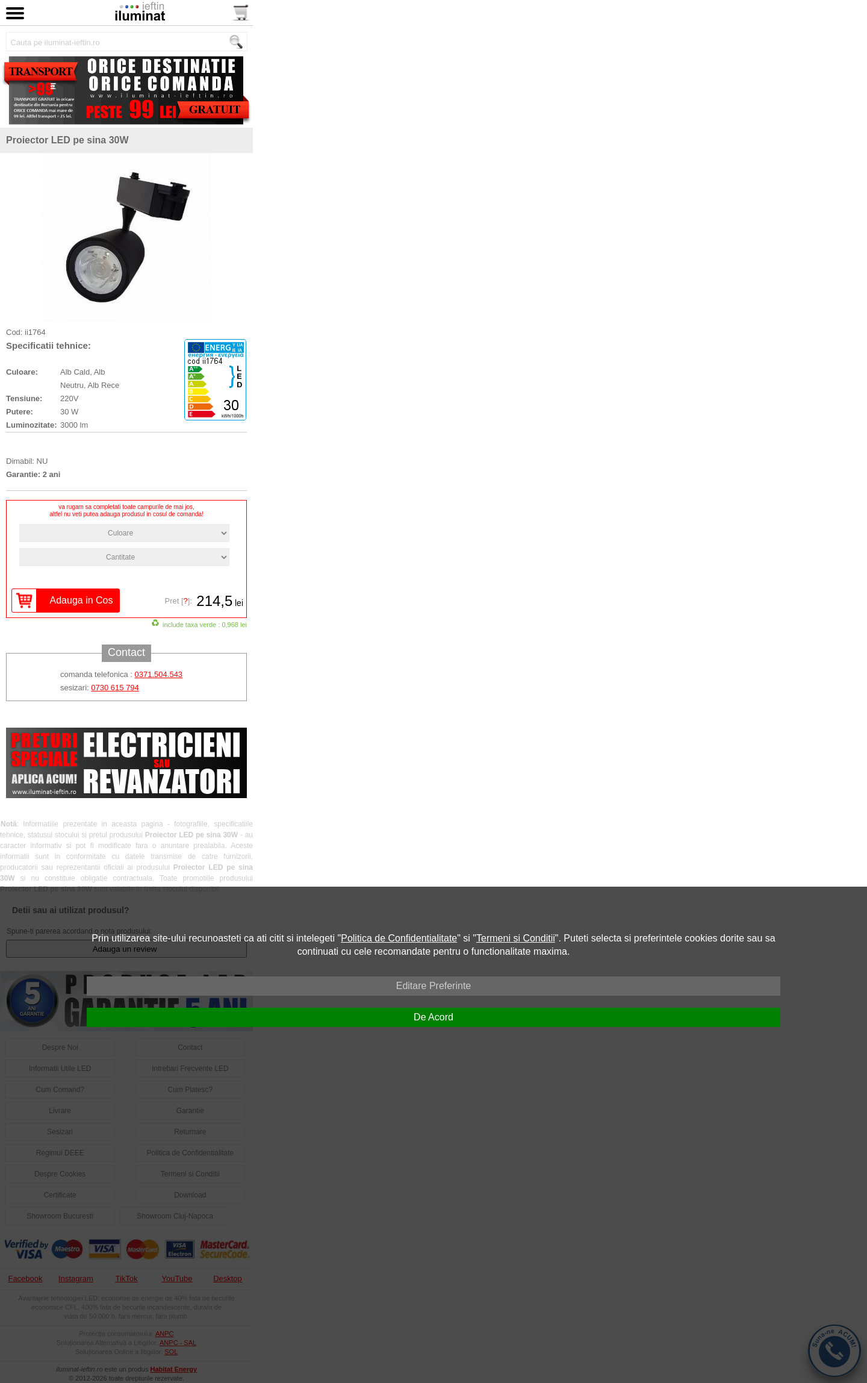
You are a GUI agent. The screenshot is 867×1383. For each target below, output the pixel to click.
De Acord (433, 1017)
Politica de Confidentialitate (399, 938)
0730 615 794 (115, 687)
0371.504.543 (159, 674)
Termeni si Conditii (515, 938)
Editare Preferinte (433, 986)
